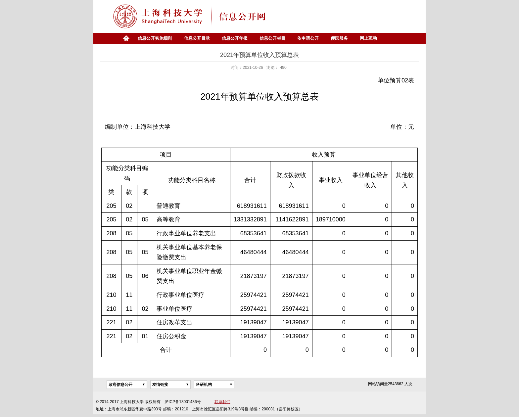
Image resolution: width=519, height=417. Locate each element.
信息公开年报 (235, 38)
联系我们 (222, 401)
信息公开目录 (197, 38)
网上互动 (368, 38)
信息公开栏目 (272, 38)
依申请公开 (308, 38)
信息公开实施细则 (155, 38)
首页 (126, 38)
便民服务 (339, 38)
